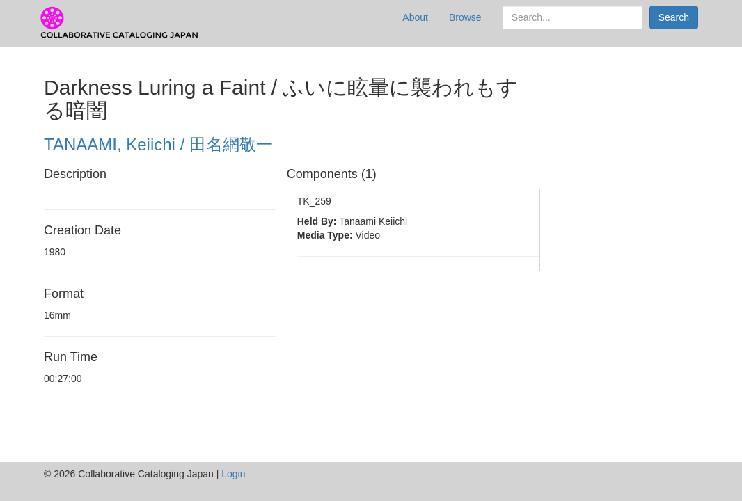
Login (233, 473)
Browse (465, 17)
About (415, 17)
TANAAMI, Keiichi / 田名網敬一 (158, 144)
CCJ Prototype (120, 23)
